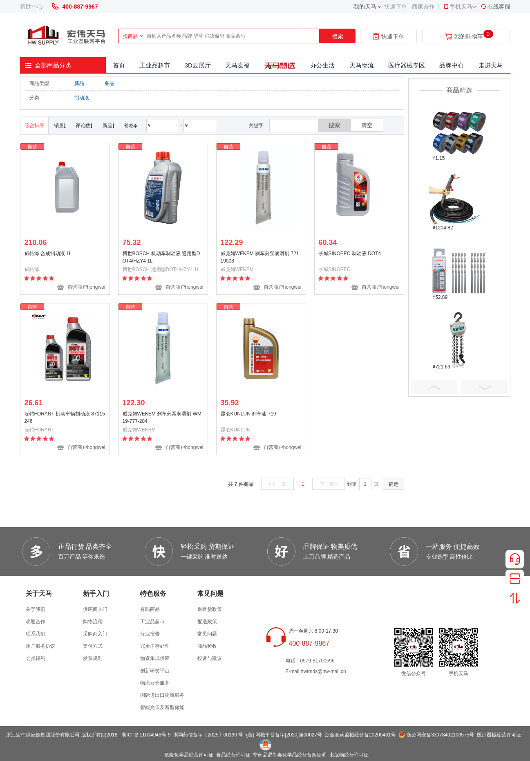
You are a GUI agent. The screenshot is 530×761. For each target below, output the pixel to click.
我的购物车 (468, 37)
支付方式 (93, 646)
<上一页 (277, 484)
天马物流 (361, 65)
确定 (393, 484)
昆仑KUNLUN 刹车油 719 (248, 414)
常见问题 (207, 634)
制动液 (81, 98)
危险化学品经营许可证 (188, 755)
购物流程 (93, 621)
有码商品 (150, 609)
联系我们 (35, 634)
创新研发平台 (155, 670)
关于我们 (35, 609)
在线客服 (495, 6)
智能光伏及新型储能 (162, 707)
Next (484, 387)
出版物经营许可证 (349, 755)
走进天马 (491, 65)
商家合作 (423, 6)
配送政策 (207, 621)
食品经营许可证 (233, 755)
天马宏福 (237, 65)
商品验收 (207, 646)
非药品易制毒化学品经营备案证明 (289, 755)
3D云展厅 (198, 65)
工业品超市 (154, 65)
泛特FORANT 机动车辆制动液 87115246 (65, 417)
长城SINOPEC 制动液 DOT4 (350, 253)
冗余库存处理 (155, 646)
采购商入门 (95, 634)
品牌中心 (451, 65)
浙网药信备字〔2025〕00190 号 (208, 735)
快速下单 (395, 6)
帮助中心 (31, 6)
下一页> (328, 484)
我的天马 (364, 6)
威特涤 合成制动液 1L (48, 253)
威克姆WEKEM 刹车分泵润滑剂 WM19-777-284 (162, 417)
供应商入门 (95, 609)
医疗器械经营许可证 (499, 735)
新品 (79, 83)
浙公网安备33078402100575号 (440, 735)
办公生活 (322, 65)
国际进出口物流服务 (162, 695)
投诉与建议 (209, 658)
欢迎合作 (35, 621)
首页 (119, 65)
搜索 (337, 36)
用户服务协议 (40, 646)
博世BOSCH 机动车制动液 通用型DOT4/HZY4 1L (161, 257)
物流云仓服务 (155, 683)
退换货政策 (209, 609)
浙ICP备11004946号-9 (145, 735)
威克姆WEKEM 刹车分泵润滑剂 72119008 (260, 257)
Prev (434, 387)
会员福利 (35, 658)
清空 (367, 125)
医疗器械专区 (406, 65)
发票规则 (93, 658)
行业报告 (150, 634)
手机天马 (457, 6)
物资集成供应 (155, 658)
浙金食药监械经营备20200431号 (360, 735)
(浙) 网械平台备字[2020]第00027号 (284, 735)
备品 (109, 83)
